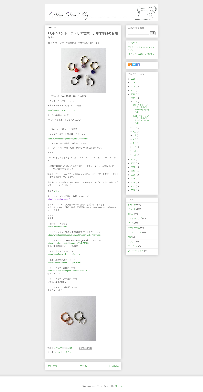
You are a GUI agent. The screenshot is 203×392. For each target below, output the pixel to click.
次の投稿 (52, 366)
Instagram (132, 42)
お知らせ (67, 352)
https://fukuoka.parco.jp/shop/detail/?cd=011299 (69, 243)
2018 (133, 167)
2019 (133, 163)
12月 (135, 101)
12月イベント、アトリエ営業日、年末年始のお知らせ (141, 119)
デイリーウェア (135, 232)
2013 (133, 186)
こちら (56, 191)
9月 (135, 131)
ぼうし (131, 223)
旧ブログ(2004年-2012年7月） (141, 54)
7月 (135, 135)
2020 (133, 159)
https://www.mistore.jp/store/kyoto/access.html (68, 139)
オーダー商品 (134, 227)
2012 (133, 190)
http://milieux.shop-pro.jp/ (58, 199)
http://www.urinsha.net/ (58, 227)
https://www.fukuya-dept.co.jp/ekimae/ (64, 262)
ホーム (83, 366)
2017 (133, 171)
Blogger (118, 386)
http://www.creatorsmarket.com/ (61, 110)
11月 (135, 127)
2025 (133, 83)
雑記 (130, 237)
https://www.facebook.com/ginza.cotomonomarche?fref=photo (75, 235)
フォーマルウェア (136, 251)
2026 (133, 79)
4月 (135, 147)
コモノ (131, 214)
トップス (132, 241)
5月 (135, 143)
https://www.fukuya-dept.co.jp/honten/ (64, 254)
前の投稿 (114, 366)
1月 (135, 155)
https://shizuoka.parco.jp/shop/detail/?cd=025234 (69, 271)
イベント (58, 352)
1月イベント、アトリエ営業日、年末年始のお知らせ (141, 108)
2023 (133, 90)
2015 (133, 178)
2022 (133, 94)
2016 (133, 175)
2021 (133, 98)
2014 (133, 182)
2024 (133, 86)
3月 (135, 151)
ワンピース (133, 246)
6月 (135, 139)
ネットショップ (135, 218)
